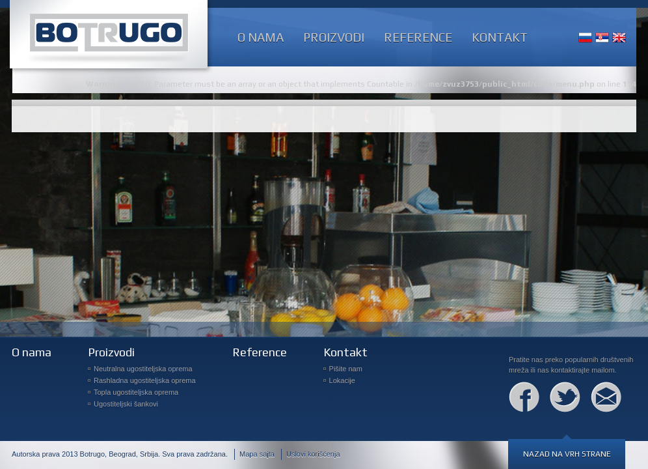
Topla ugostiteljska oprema (136, 392)
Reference (418, 37)
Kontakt (500, 37)
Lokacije (342, 380)
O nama (260, 37)
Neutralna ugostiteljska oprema (143, 369)
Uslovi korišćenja (313, 454)
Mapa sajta (257, 454)
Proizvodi (333, 37)
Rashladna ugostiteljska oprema (145, 380)
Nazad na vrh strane (567, 454)
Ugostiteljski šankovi (126, 404)
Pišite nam (345, 369)
